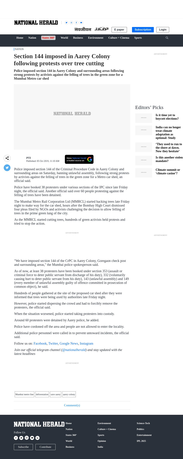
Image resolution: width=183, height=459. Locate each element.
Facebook (40, 343)
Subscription (143, 29)
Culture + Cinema (107, 429)
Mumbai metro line (24, 394)
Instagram (86, 343)
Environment (104, 423)
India (100, 447)
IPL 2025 (141, 441)
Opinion (102, 441)
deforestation (42, 394)
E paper (119, 29)
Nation (19, 49)
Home (69, 423)
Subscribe (23, 447)
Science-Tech (143, 423)
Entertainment (144, 435)
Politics (140, 429)
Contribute (45, 447)
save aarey (56, 394)
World (69, 441)
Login (162, 29)
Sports (101, 435)
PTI (28, 157)
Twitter (53, 343)
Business (70, 447)
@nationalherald (73, 350)
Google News (69, 343)
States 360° (71, 435)
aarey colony (69, 394)
